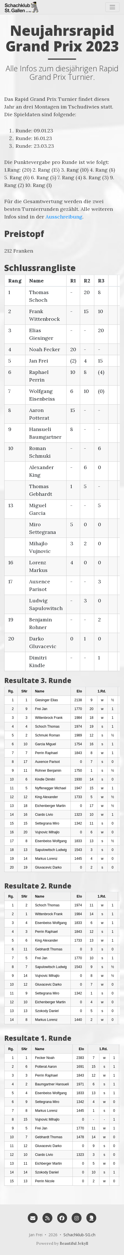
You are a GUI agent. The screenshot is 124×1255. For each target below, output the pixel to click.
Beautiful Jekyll (74, 1243)
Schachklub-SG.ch (79, 1234)
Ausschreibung (64, 216)
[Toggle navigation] (112, 7)
